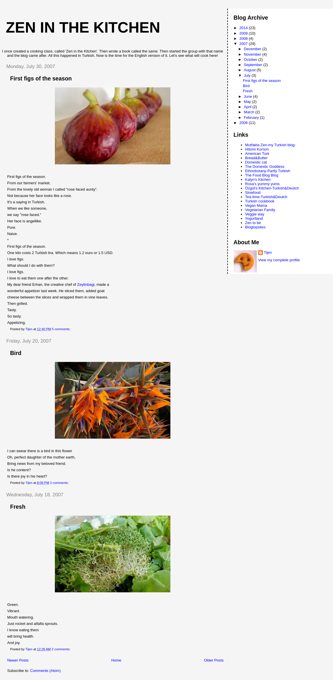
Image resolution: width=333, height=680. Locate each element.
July (248, 75)
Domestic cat (256, 162)
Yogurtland (254, 218)
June (248, 96)
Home (116, 660)
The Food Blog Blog (261, 175)
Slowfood (253, 192)
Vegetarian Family (260, 210)
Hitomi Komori (257, 149)
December (253, 49)
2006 (244, 123)
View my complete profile (279, 260)
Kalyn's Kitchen (258, 179)
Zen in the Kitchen (83, 27)
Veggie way (255, 214)
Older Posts (214, 660)
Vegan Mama (256, 205)
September (253, 65)
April (248, 107)
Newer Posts (18, 660)
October (251, 59)
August (250, 70)
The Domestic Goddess (264, 166)
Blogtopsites (255, 227)
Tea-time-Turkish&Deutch (266, 197)
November (253, 54)
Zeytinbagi (85, 284)
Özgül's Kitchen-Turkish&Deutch (272, 188)
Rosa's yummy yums (262, 184)
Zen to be (253, 223)
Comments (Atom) (45, 670)
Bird (15, 353)
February (252, 117)
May (248, 101)
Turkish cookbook (259, 201)
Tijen (268, 252)
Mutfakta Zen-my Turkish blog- (270, 145)
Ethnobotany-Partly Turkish (267, 171)
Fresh (17, 507)
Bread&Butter (256, 158)
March (249, 112)
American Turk (257, 153)
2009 (244, 33)
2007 (244, 44)
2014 (244, 28)
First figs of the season (41, 78)
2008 (244, 38)
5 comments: (61, 329)
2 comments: (60, 482)
